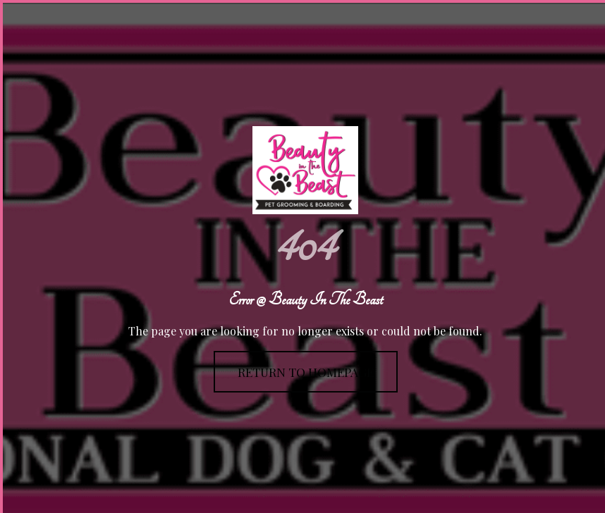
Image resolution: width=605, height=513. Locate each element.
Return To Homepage (306, 372)
